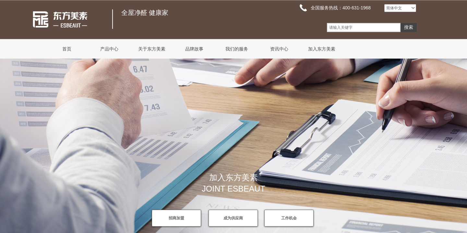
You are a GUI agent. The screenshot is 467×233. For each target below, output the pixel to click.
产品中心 (109, 48)
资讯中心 (279, 48)
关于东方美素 (151, 48)
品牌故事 (194, 48)
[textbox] (364, 27)
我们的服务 (236, 48)
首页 (66, 48)
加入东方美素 (321, 48)
